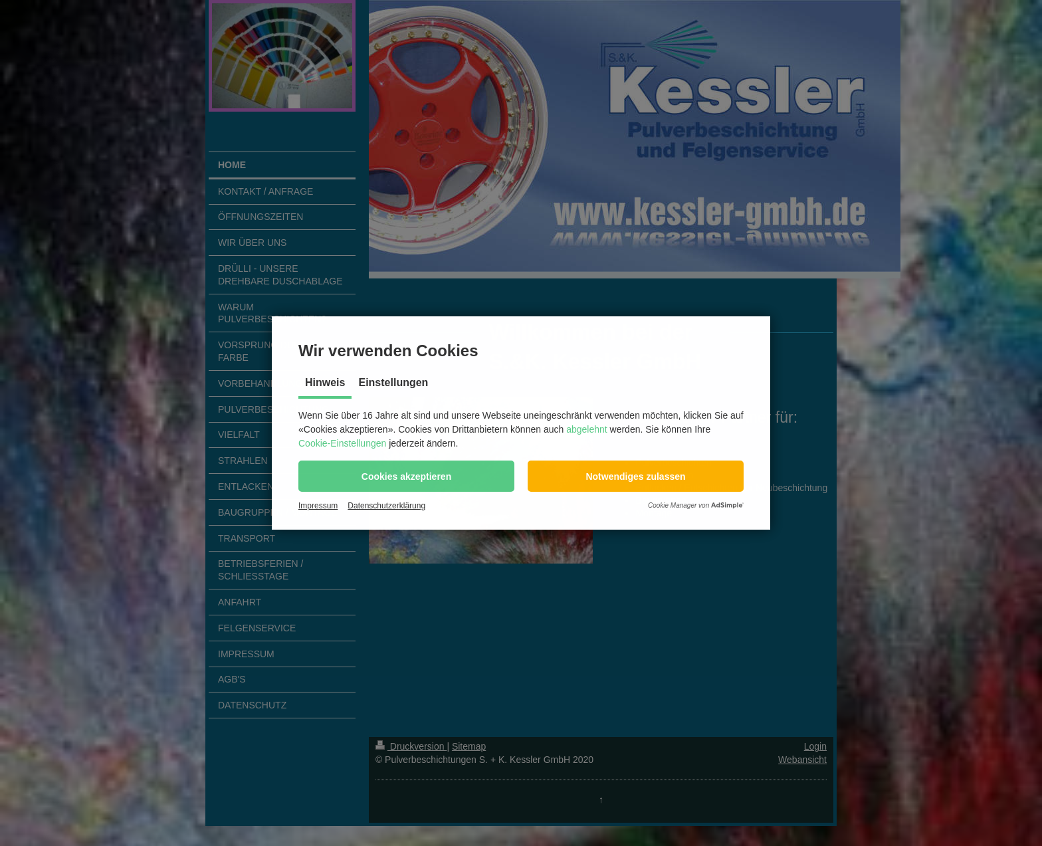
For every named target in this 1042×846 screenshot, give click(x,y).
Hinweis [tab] (325, 382)
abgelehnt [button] (586, 429)
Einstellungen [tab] (393, 382)
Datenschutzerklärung (386, 505)
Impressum (318, 505)
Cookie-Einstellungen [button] (342, 443)
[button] (406, 476)
